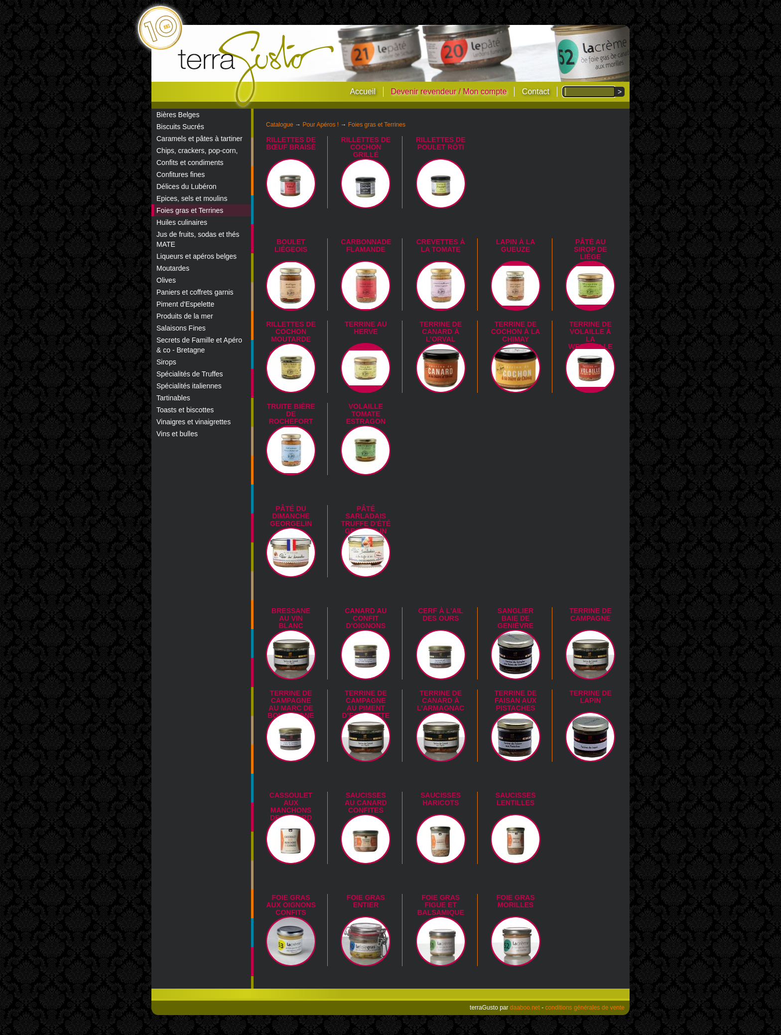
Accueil (363, 91)
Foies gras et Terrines (189, 210)
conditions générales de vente (585, 1007)
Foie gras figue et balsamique (440, 904)
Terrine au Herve (366, 328)
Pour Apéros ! (320, 124)
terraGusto (256, 68)
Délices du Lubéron (186, 186)
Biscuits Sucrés (180, 127)
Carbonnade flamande (366, 245)
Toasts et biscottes (185, 410)
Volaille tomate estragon (366, 413)
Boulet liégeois (290, 245)
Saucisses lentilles (516, 799)
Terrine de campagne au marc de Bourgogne (290, 704)
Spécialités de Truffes (189, 374)
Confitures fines (180, 174)
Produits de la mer (184, 316)
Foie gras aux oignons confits (291, 904)
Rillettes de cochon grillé (366, 147)
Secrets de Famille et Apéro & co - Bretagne (199, 345)
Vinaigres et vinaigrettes (193, 422)
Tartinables (173, 398)
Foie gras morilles (516, 901)
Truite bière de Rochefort (290, 413)
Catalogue (279, 124)
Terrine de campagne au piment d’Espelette (366, 704)
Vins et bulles (177, 434)
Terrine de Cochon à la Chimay (515, 331)
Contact (535, 91)
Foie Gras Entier (366, 901)
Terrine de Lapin (590, 696)
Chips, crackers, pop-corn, (197, 151)
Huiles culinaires (181, 222)
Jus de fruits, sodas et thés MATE (198, 239)
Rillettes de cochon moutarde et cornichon (291, 339)
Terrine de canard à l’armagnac (440, 700)
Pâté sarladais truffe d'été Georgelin (365, 520)
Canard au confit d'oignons (366, 618)
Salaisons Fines (181, 328)
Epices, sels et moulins (191, 198)
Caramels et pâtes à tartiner (199, 139)
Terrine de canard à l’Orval (440, 331)
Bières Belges (177, 115)
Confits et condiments (190, 163)
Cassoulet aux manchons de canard (290, 806)
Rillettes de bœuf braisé (291, 143)
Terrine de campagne (590, 614)
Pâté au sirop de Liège (590, 249)
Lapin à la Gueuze (515, 245)
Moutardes (172, 268)
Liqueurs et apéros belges (196, 256)
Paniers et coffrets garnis (195, 292)
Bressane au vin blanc (290, 618)
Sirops (166, 362)
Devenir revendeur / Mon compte (448, 91)
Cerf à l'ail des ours (440, 614)
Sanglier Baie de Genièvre (515, 618)
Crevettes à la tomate (440, 245)
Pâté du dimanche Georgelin (291, 516)
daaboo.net (525, 1007)
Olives (166, 280)
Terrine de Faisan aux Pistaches (516, 700)
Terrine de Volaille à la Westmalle (590, 335)
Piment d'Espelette (185, 304)
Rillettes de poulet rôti (441, 143)
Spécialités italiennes (189, 386)
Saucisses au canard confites (366, 802)
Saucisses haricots (440, 799)
